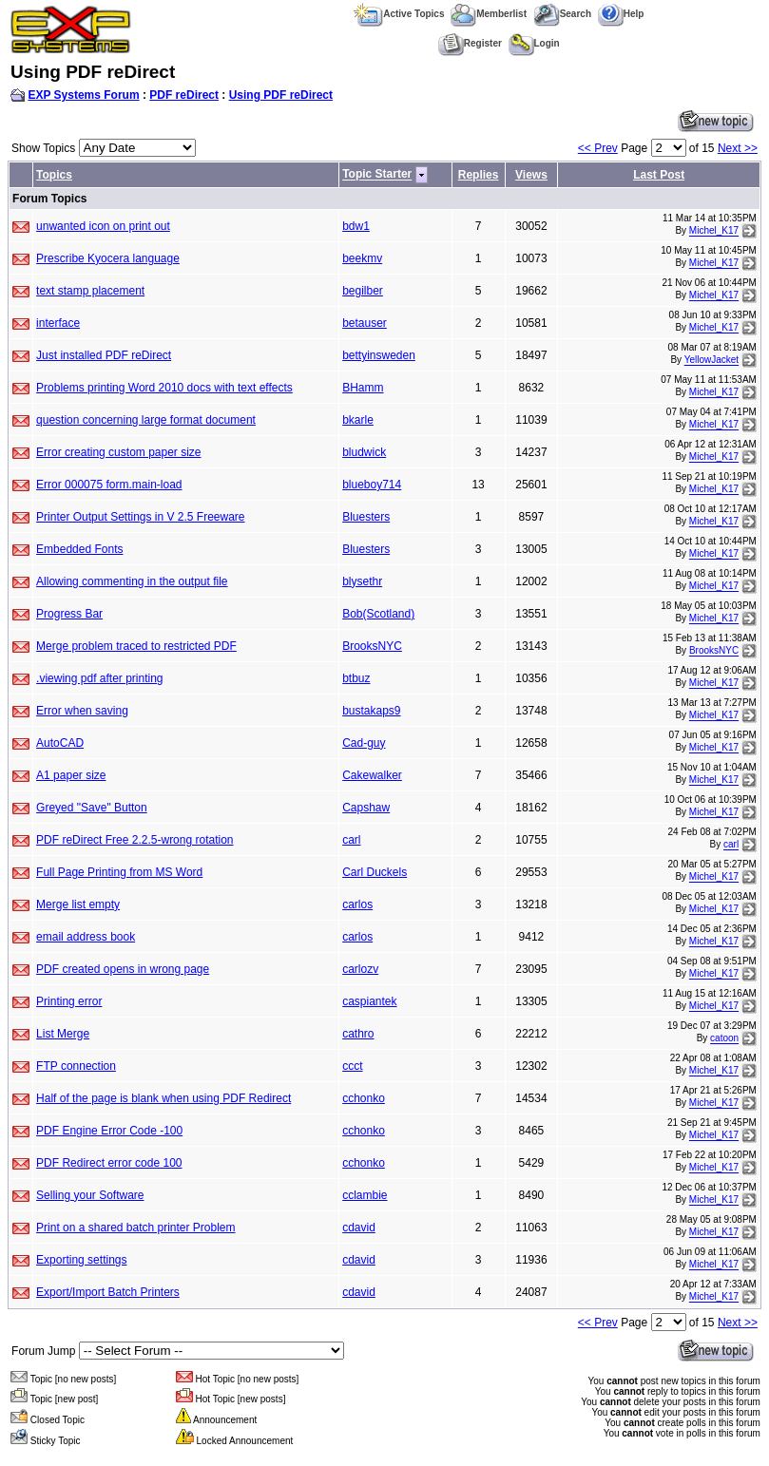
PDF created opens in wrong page (122, 969)
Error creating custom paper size (118, 452)
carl (351, 840)
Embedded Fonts (79, 549)
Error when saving (82, 710)
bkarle (358, 420)
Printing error (69, 1001)
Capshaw (366, 807)
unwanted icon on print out (103, 226)
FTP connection (76, 1066)
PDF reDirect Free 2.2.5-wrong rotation (134, 840)
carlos (357, 904)
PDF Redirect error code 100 (109, 1163)
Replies (478, 174)
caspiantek (369, 1001)
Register (470, 43)
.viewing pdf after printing (99, 678)
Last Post (658, 174)
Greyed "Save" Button (91, 807)
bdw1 (356, 226)
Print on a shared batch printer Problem (135, 1227)
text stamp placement (90, 290)
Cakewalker (372, 775)
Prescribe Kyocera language (108, 258)
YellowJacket (711, 360)
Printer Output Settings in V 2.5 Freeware (140, 517)
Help (621, 14)
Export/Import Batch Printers (108, 1292)
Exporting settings (81, 1259)
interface (58, 323)
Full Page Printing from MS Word (119, 872)
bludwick (364, 452)
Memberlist (489, 14)
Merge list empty (78, 904)
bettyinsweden (378, 355)
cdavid (358, 1227)
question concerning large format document (146, 420)
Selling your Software (90, 1195)
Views (531, 174)
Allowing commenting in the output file (131, 581)
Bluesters (366, 517)
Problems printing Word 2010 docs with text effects (164, 387)
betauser (364, 323)
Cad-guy (363, 743)
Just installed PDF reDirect (103, 355)
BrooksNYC (372, 646)
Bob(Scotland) (378, 613)
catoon (724, 1039)
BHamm (362, 387)
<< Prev (598, 148)
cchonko (363, 1098)
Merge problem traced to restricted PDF (136, 646)
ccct (352, 1066)
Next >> (738, 148)
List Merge (62, 1033)
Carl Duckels (374, 872)
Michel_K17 (714, 231)
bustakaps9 (371, 710)
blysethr (362, 581)
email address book (85, 936)
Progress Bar (69, 613)
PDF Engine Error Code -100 (109, 1130)
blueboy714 (371, 484)
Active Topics (399, 14)
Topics (54, 174)
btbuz (356, 678)
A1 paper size (71, 775)
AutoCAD (60, 743)
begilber (362, 290)
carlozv (360, 969)
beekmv (362, 258)
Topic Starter (377, 174)
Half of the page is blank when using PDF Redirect (163, 1098)
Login (534, 43)
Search (562, 14)
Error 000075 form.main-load (109, 484)
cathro (358, 1033)
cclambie (364, 1195)
